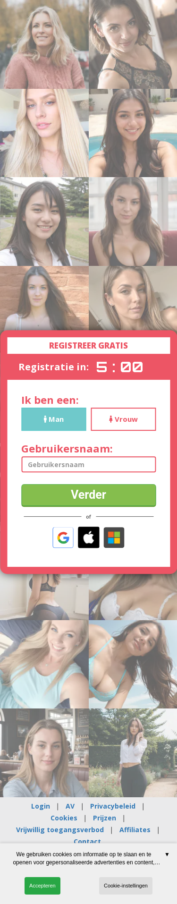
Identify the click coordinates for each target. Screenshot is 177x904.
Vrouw (123, 419)
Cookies (64, 817)
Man (54, 419)
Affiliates (135, 829)
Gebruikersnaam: (67, 448)
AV (70, 806)
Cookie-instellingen (126, 885)
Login (40, 806)
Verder (88, 495)
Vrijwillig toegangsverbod (60, 829)
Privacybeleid (112, 806)
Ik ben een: (50, 400)
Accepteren (42, 885)
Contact (87, 841)
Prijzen (104, 817)
